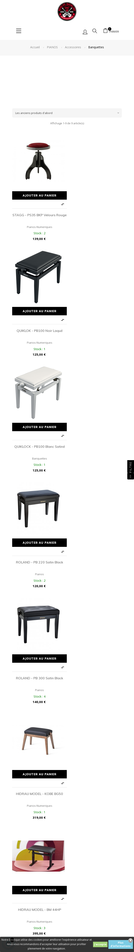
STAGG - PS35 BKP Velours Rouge (38, 216)
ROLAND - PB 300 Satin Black (38, 440)
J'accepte (100, 944)
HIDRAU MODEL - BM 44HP (38, 554)
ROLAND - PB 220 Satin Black (95, 326)
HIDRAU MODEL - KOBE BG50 (95, 440)
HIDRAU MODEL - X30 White (39, 667)
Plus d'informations (120, 944)
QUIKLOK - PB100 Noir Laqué (95, 213)
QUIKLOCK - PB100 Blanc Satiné (38, 326)
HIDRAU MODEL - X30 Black (95, 554)
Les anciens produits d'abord (68, 113)
